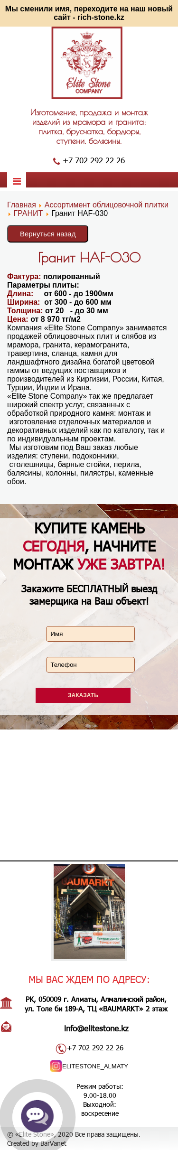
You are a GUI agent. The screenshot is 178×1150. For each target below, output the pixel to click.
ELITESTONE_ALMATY (95, 1066)
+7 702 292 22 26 (94, 160)
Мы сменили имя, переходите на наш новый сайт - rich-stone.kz (89, 13)
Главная (21, 205)
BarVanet (53, 1143)
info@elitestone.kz (96, 1028)
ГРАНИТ (28, 213)
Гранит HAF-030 (89, 257)
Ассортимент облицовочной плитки (107, 205)
